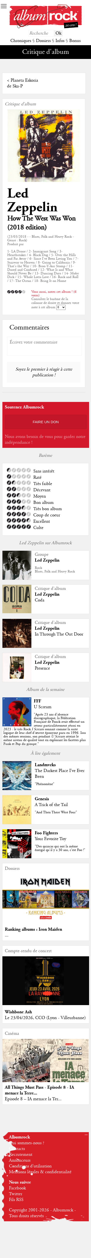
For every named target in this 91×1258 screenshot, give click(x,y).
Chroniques (20, 41)
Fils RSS (16, 1200)
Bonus (75, 41)
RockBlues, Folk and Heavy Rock (55, 569)
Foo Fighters (46, 833)
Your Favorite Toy (50, 839)
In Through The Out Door (59, 634)
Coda (39, 600)
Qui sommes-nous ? (26, 1143)
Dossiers (43, 41)
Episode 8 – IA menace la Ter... (33, 1099)
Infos (60, 41)
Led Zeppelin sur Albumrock (45, 543)
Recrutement (20, 1155)
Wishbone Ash (18, 1012)
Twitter (15, 1194)
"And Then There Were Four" (56, 812)
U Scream (42, 707)
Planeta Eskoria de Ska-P (22, 83)
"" (44, 729)
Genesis (42, 799)
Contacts (17, 1149)
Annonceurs (19, 1160)
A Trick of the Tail (51, 805)
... (6, 935)
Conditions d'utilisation (30, 1166)
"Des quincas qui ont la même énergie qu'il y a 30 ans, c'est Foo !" (60, 848)
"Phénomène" (44, 784)
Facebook (17, 1188)
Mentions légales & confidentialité (40, 1172)
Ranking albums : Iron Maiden (33, 929)
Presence (42, 668)
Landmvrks (45, 765)
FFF (37, 701)
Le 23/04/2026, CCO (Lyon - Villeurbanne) (45, 1018)
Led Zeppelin (32, 200)
